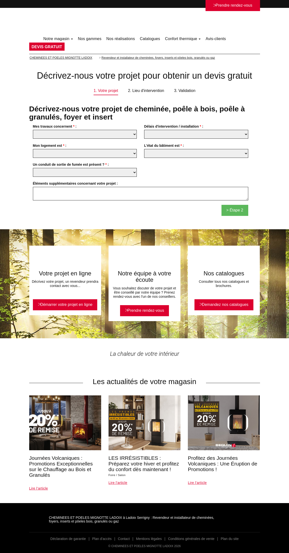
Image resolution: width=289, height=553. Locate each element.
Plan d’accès (101, 539)
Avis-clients (216, 39)
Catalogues (150, 39)
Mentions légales (149, 539)
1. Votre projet (106, 91)
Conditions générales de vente (191, 539)
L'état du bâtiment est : (164, 146)
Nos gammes (89, 39)
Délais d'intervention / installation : (173, 126)
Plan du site (230, 539)
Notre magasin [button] (58, 39)
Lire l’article (38, 488)
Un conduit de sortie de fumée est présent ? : (71, 164)
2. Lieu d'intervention (146, 91)
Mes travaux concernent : (55, 126)
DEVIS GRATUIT (47, 47)
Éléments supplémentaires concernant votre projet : (75, 183)
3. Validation (184, 91)
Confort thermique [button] (183, 39)
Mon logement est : (50, 146)
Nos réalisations (120, 39)
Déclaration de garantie (68, 539)
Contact (124, 539)
